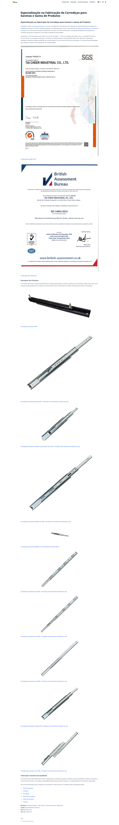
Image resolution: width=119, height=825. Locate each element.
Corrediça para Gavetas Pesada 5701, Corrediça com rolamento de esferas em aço (49, 706)
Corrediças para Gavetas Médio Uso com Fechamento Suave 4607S (45, 536)
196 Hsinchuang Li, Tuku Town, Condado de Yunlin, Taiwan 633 (45, 805)
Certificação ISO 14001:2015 (59, 220)
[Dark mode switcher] (105, 2)
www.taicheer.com (29, 821)
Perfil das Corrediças (29, 796)
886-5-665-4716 (27, 810)
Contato (25, 802)
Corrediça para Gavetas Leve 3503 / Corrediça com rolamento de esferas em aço (49, 661)
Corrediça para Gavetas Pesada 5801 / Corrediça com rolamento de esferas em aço (57, 366)
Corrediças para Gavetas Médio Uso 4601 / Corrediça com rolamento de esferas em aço (57, 486)
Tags (22, 818)
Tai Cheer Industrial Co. (39, 26)
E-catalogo (26, 793)
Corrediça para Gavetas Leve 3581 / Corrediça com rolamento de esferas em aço (49, 571)
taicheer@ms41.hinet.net (32, 807)
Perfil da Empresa (28, 788)
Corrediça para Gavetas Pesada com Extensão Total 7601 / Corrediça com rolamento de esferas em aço (50, 426)
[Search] (103, 2)
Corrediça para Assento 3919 (57, 308)
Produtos (25, 791)
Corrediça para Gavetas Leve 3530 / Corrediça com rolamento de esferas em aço (49, 751)
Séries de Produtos (28, 799)
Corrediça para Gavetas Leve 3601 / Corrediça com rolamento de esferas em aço (49, 616)
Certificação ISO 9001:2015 (59, 103)
